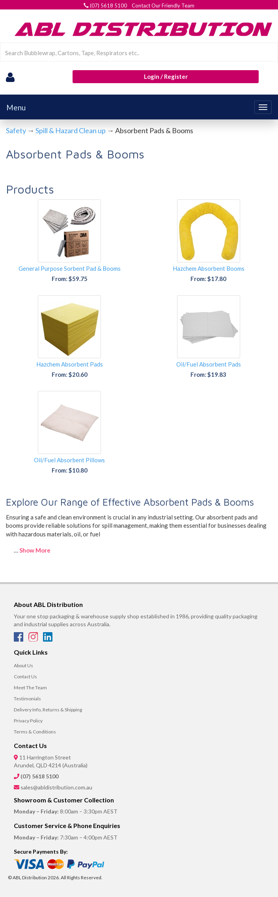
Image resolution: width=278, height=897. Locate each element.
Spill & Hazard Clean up (70, 130)
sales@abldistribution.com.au (56, 787)
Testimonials (27, 699)
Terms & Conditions (35, 732)
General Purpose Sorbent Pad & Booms (70, 268)
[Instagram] (33, 639)
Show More (34, 550)
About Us (23, 665)
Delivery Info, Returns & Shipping (48, 710)
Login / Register (166, 76)
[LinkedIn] (47, 639)
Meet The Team (30, 687)
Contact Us (25, 676)
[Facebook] (19, 639)
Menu (16, 107)
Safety (16, 130)
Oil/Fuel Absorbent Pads (208, 364)
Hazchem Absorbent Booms (208, 268)
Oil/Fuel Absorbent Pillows (69, 459)
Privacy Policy (28, 721)
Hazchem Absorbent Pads (69, 364)
